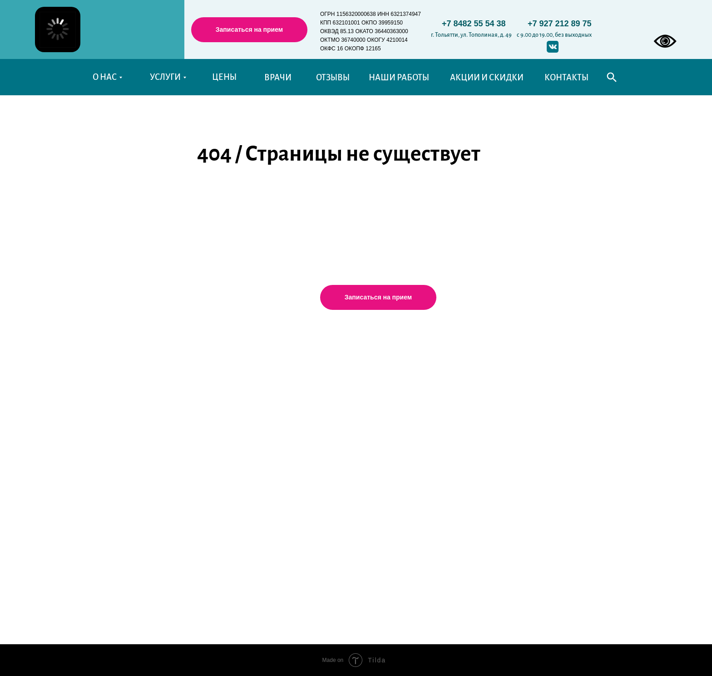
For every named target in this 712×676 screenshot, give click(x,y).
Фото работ (113, 419)
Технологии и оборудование (263, 502)
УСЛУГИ (165, 77)
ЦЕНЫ (224, 77)
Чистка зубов (235, 459)
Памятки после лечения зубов (554, 397)
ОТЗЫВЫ (333, 77)
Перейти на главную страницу (348, 199)
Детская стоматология (252, 384)
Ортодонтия (234, 444)
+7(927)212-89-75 (397, 433)
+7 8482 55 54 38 (474, 23)
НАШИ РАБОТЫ (399, 77)
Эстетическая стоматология (261, 474)
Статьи (104, 434)
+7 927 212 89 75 (560, 23)
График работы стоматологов (553, 367)
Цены (103, 374)
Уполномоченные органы (547, 427)
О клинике (112, 359)
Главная (107, 344)
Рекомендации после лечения (555, 487)
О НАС (105, 77)
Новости (108, 507)
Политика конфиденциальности (559, 382)
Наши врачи (115, 389)
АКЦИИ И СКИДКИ (487, 77)
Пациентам (113, 449)
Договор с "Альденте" (539, 473)
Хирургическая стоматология (264, 429)
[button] (249, 29)
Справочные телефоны (542, 412)
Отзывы (107, 404)
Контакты (110, 492)
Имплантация (237, 414)
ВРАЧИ (278, 77)
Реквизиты (520, 458)
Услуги (230, 342)
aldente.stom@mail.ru (401, 447)
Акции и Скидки (122, 478)
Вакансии (110, 464)
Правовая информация (543, 442)
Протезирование (242, 399)
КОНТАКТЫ (566, 77)
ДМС (221, 488)
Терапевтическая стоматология (267, 369)
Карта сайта (233, 516)
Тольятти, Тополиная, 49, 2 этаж (415, 405)
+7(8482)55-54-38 (397, 419)
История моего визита (133, 521)
